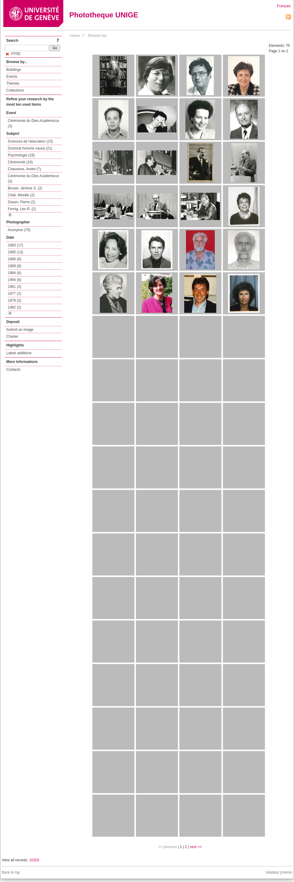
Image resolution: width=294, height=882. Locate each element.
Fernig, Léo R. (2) (22, 209)
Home (75, 36)
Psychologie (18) (21, 155)
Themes (12, 83)
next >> (196, 847)
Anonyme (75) (19, 230)
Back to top (11, 872)
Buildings (13, 70)
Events (11, 76)
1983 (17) (15, 245)
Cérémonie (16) (20, 162)
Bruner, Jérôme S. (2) (25, 188)
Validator (272, 872)
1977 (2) (14, 293)
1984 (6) (14, 273)
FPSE (13, 54)
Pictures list (97, 36)
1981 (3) (14, 287)
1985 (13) (15, 252)
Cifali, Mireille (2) (21, 195)
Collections (15, 90)
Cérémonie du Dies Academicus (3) (33, 123)
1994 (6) (14, 280)
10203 (34, 860)
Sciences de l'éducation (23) (30, 141)
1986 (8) (14, 259)
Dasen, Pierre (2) (21, 202)
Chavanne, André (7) (24, 169)
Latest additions (19, 353)
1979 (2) (14, 300)
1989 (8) (14, 266)
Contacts (13, 369)
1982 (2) (14, 307)
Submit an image (19, 330)
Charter (12, 336)
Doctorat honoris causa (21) (30, 148)
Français (284, 6)
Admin (287, 872)
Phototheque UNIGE (103, 15)
